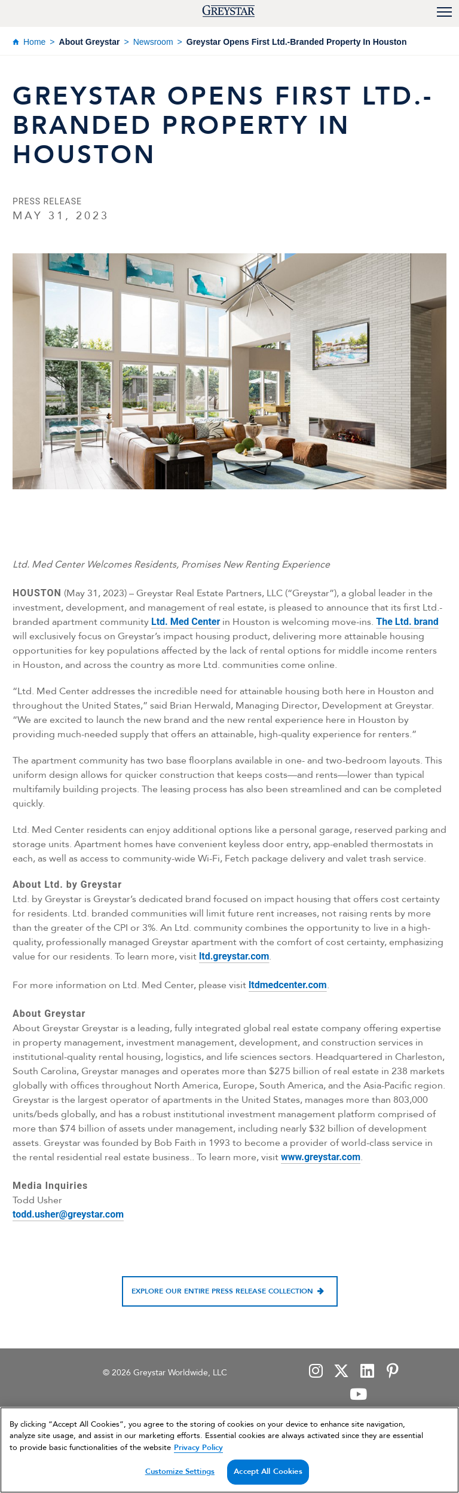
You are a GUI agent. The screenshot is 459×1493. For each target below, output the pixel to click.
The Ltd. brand (407, 621)
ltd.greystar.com (234, 956)
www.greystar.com (320, 1157)
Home (34, 42)
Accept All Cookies (268, 1471)
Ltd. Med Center (185, 621)
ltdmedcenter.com (288, 985)
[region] (229, 1450)
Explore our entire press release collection (222, 1291)
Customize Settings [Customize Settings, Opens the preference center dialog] (180, 1471)
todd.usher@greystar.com (68, 1214)
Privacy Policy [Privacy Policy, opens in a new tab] (198, 1447)
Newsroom (153, 42)
